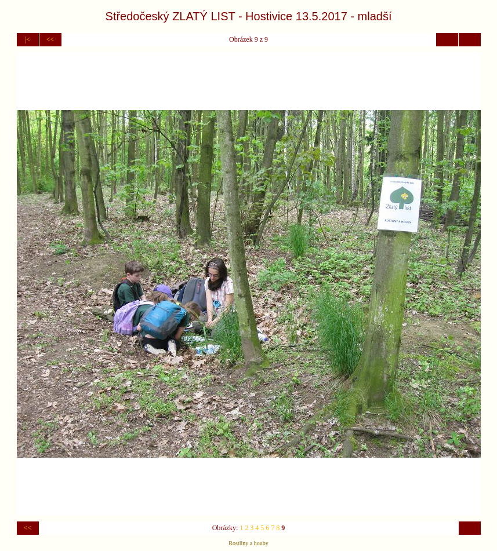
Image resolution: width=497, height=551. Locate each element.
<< (50, 39)
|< (27, 39)
